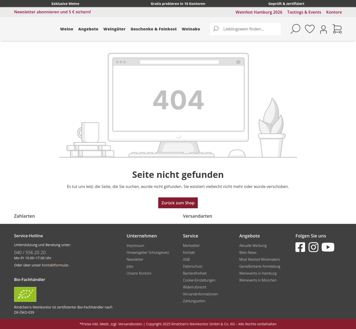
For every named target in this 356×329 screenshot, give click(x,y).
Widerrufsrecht (194, 287)
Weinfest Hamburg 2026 (259, 12)
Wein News (248, 252)
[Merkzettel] (310, 29)
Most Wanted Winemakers (259, 259)
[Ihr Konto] (323, 29)
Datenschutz (192, 266)
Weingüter (114, 29)
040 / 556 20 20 (30, 252)
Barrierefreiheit (194, 273)
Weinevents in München (258, 280)
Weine (66, 29)
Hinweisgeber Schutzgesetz (148, 252)
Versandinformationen (200, 294)
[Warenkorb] (337, 29)
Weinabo (191, 29)
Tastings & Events (304, 12)
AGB (186, 259)
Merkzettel (191, 245)
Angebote (88, 29)
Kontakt (189, 252)
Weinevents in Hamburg (258, 273)
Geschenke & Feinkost (154, 29)
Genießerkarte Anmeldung (259, 266)
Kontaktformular (55, 265)
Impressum (135, 245)
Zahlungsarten (194, 301)
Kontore (334, 12)
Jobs (130, 266)
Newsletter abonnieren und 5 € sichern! (52, 12)
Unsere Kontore (139, 273)
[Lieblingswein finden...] (251, 29)
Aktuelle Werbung (253, 245)
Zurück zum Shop (178, 203)
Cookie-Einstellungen (199, 280)
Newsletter (135, 259)
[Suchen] (216, 29)
